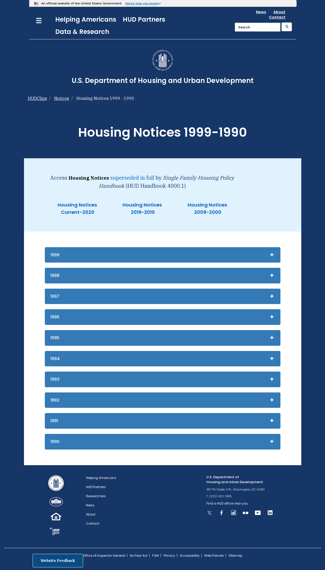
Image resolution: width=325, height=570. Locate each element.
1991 (54, 421)
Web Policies (214, 555)
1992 (54, 400)
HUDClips (37, 98)
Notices (61, 98)
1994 (55, 359)
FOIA (155, 555)
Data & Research (82, 31)
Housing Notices (77, 205)
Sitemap (235, 555)
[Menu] (39, 20)
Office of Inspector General (104, 555)
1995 (54, 338)
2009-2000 (207, 212)
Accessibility (190, 555)
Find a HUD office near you (227, 503)
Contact (277, 17)
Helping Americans (85, 19)
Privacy (169, 555)
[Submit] (286, 26)
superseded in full (132, 177)
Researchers (96, 496)
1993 (54, 379)
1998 (54, 275)
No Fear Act (139, 555)
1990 (54, 442)
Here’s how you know (141, 3)
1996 (54, 317)
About (279, 12)
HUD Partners (144, 19)
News (261, 12)
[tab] (162, 255)
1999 (54, 255)
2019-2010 (142, 212)
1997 (54, 296)
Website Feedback (58, 560)
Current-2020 (77, 212)
